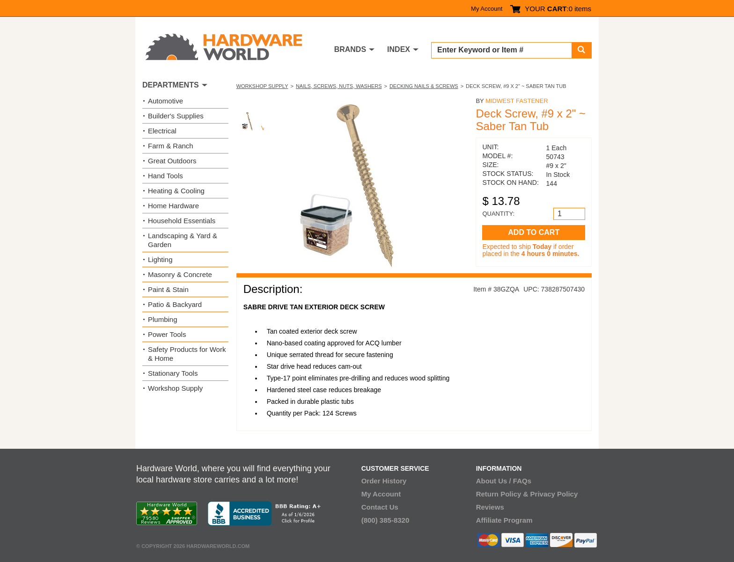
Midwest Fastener (516, 100)
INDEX (398, 49)
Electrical (162, 131)
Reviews (490, 507)
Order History (384, 481)
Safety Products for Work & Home (187, 353)
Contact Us (379, 507)
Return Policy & (502, 494)
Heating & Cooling (176, 191)
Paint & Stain (168, 289)
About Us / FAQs (503, 481)
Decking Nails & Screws (423, 86)
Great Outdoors (172, 161)
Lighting (160, 259)
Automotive (165, 101)
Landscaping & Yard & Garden (182, 240)
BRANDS (350, 49)
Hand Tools (165, 176)
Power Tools (167, 334)
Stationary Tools (173, 373)
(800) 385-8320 (385, 520)
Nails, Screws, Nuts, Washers (339, 86)
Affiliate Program (504, 520)
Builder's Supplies (176, 116)
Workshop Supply (262, 86)
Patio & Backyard (175, 304)
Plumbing (162, 319)
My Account (486, 8)
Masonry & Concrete (180, 274)
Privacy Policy (554, 494)
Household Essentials (181, 221)
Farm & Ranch (170, 146)
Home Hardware (173, 206)
